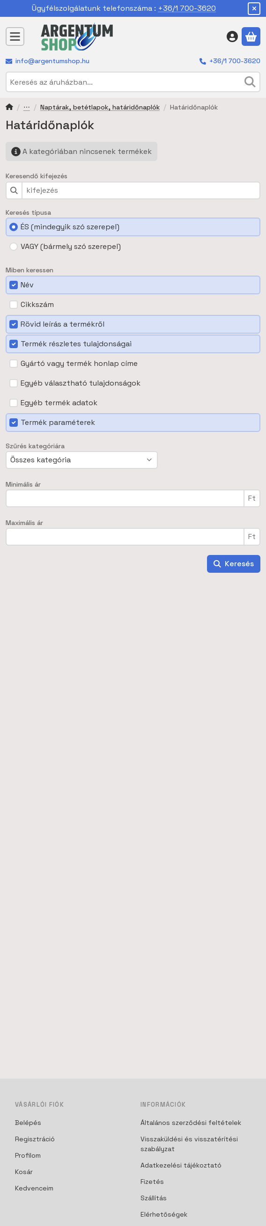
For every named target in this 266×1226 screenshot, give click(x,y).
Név (27, 285)
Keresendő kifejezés (36, 176)
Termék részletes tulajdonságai (76, 344)
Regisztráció (35, 1139)
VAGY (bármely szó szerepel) (71, 246)
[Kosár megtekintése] (251, 36)
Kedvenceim (34, 1188)
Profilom (28, 1155)
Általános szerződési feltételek (190, 1122)
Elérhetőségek (163, 1214)
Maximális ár (24, 523)
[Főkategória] (9, 107)
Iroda (26, 107)
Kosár (24, 1172)
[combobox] (133, 82)
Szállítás (153, 1198)
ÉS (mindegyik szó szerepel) (70, 227)
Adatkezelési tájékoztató (181, 1165)
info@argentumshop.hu (52, 61)
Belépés (28, 1122)
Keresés (234, 564)
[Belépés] (232, 36)
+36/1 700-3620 (187, 8)
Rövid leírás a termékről (62, 324)
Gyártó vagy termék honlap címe (79, 363)
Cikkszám (37, 304)
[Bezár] (254, 8)
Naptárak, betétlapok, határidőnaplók (100, 107)
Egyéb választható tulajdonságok (80, 383)
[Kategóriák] (15, 36)
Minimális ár (23, 485)
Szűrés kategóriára (35, 446)
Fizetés (152, 1181)
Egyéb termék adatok (59, 403)
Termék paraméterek (58, 422)
